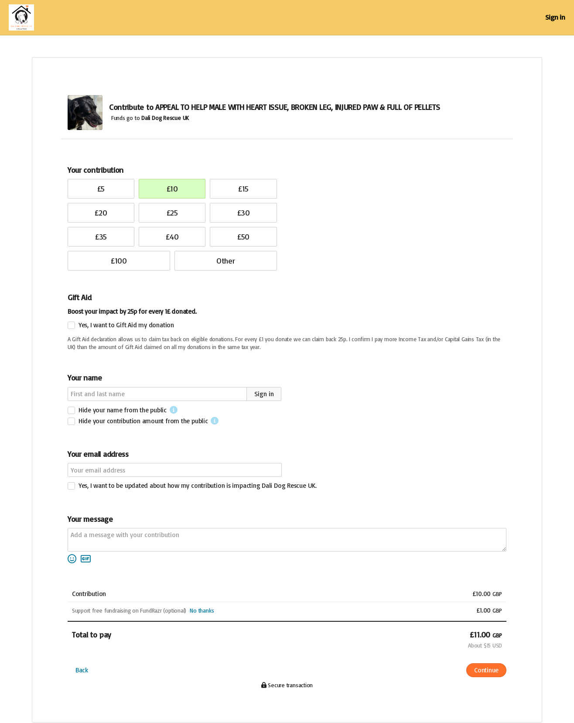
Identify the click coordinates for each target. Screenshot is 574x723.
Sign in (555, 17)
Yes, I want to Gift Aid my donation (126, 325)
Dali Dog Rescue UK (165, 117)
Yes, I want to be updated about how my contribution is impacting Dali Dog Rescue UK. (198, 485)
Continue (486, 670)
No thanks (202, 610)
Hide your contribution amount (143, 421)
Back (81, 670)
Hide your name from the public (123, 410)
